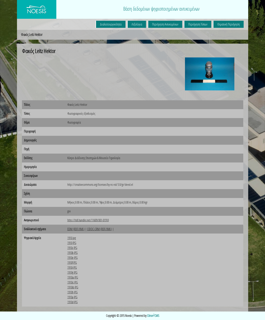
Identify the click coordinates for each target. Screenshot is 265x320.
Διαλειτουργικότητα (111, 24)
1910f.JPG (72, 262)
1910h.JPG (72, 292)
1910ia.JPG (72, 277)
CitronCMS (153, 315)
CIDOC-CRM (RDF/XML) (99, 229)
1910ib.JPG (72, 287)
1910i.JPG (72, 267)
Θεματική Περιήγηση (228, 24)
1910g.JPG (72, 272)
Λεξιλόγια (137, 24)
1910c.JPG (72, 248)
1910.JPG (71, 243)
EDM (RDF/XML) (76, 229)
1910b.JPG (72, 253)
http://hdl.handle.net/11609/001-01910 (88, 220)
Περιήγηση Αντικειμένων (165, 24)
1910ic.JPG (72, 282)
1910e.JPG (72, 257)
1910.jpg (71, 238)
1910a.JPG (72, 297)
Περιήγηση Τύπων (197, 24)
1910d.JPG (72, 302)
